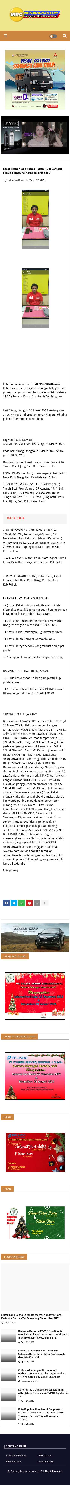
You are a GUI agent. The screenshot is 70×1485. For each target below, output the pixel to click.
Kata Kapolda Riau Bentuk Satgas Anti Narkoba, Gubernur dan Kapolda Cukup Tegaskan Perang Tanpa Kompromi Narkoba (41, 1414)
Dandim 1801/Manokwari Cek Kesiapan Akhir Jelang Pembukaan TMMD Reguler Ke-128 (43, 1393)
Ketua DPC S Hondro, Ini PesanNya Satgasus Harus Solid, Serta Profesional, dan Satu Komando (41, 1354)
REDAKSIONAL (14, 1461)
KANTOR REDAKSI (16, 1455)
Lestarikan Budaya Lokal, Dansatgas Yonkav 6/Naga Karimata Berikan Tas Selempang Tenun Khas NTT (31, 1316)
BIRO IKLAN (45, 1455)
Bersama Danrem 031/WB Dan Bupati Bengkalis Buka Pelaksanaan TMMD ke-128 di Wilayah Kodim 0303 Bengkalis (43, 1334)
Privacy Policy (46, 1461)
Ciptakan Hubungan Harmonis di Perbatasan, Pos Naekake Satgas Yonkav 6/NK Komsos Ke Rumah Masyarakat (41, 1373)
